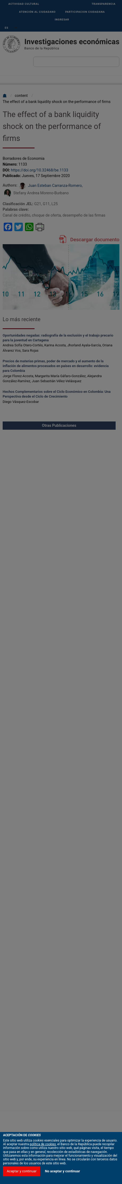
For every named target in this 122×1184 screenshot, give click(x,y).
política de (43, 1144)
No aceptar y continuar (62, 1171)
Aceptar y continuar (21, 1171)
